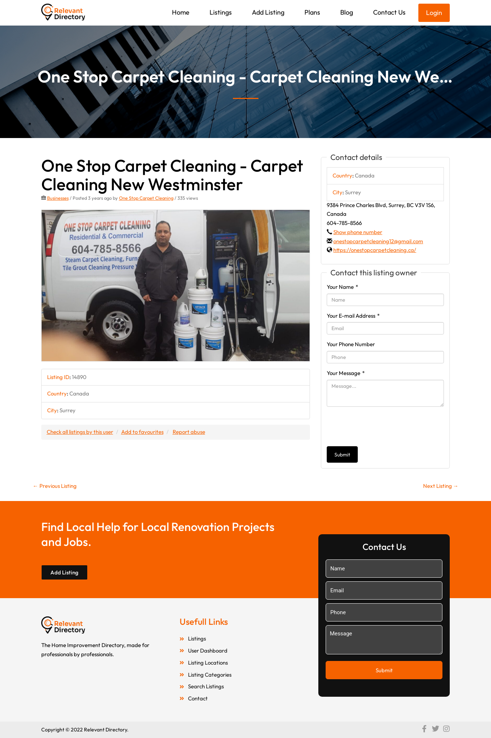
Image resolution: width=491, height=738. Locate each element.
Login (434, 12)
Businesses (58, 198)
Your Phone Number (351, 344)
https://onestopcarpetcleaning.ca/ (374, 249)
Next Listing (441, 485)
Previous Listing (55, 485)
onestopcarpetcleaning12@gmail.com (378, 241)
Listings (221, 12)
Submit (342, 454)
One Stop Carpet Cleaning (146, 198)
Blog (346, 12)
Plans (312, 12)
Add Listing (268, 12)
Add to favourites (142, 431)
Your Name (342, 286)
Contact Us (389, 12)
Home (180, 12)
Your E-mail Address (353, 315)
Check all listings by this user (80, 431)
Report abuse (189, 431)
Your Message (346, 373)
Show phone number (357, 232)
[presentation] (382, 426)
